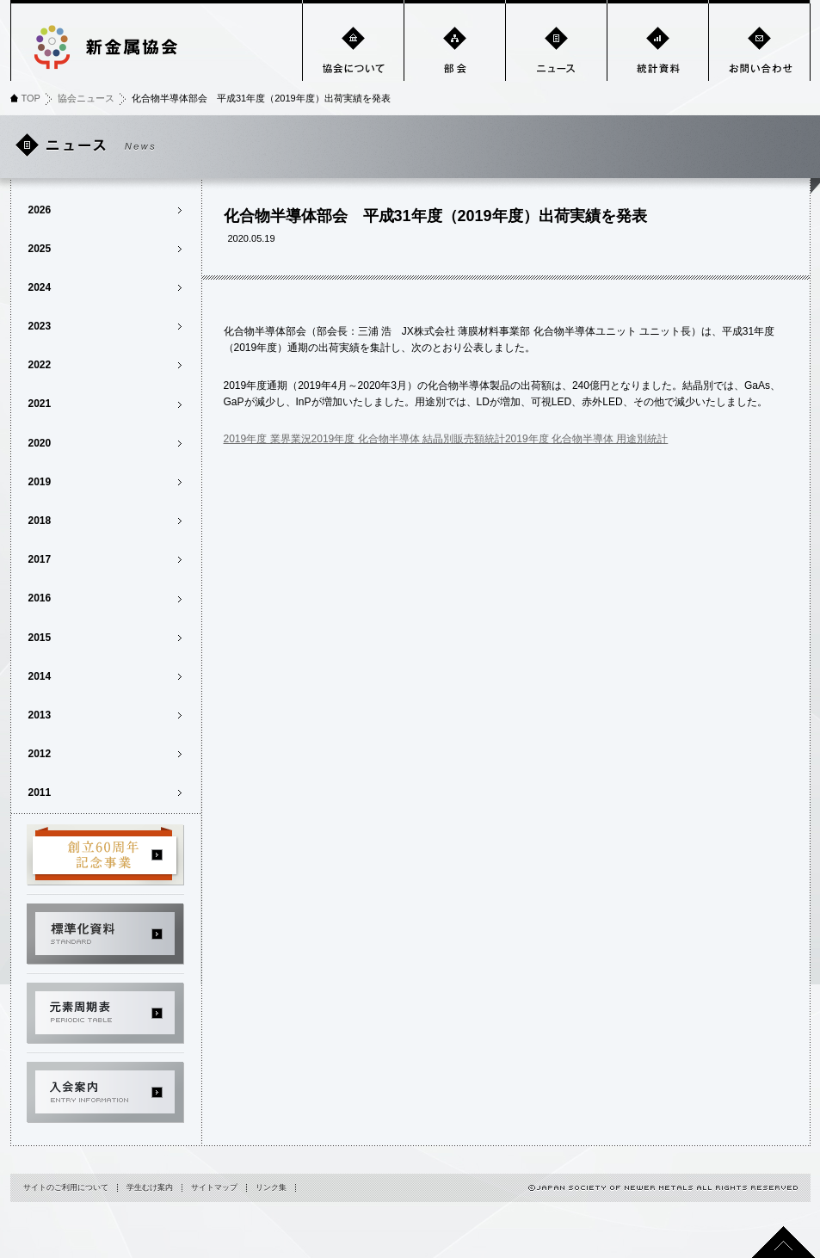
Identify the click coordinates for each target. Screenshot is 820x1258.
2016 (40, 598)
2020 (40, 443)
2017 (40, 559)
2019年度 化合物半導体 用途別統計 (586, 439)
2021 (40, 404)
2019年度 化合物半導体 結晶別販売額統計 (408, 439)
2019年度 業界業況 (267, 439)
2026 (40, 210)
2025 (40, 249)
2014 (40, 676)
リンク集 (271, 1187)
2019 (40, 482)
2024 (40, 287)
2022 (40, 365)
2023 (40, 326)
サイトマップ (214, 1187)
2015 (40, 638)
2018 (40, 521)
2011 (40, 792)
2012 (40, 754)
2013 (40, 715)
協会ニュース (86, 98)
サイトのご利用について (65, 1187)
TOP (31, 98)
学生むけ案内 (149, 1187)
